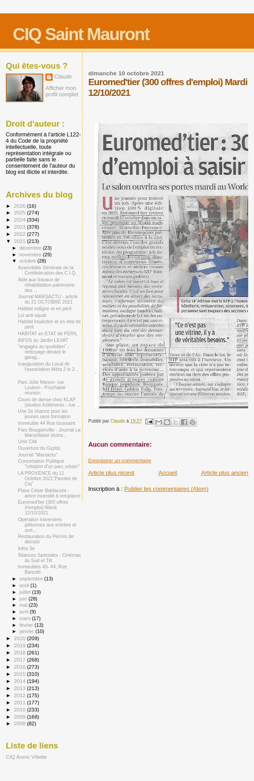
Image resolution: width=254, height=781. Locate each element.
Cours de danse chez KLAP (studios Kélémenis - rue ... (49, 402)
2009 (20, 716)
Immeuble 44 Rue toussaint (46, 423)
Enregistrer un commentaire (119, 460)
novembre (31, 254)
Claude (63, 77)
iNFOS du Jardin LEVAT (43, 340)
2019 (20, 645)
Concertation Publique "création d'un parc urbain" (49, 463)
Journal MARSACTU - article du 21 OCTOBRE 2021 (48, 299)
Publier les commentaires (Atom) (166, 488)
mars (26, 618)
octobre (28, 260)
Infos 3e (26, 548)
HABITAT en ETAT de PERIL (48, 333)
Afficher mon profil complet (61, 91)
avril (25, 611)
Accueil (167, 472)
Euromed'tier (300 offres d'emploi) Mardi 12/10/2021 (43, 507)
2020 (20, 638)
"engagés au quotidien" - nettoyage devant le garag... (43, 352)
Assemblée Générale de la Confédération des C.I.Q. (47, 270)
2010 (20, 709)
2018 (20, 652)
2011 (20, 702)
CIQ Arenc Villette (26, 757)
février (27, 625)
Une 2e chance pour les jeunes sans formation (44, 413)
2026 (20, 206)
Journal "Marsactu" (37, 454)
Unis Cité (27, 441)
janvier (28, 631)
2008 (20, 723)
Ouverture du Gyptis (39, 448)
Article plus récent (111, 472)
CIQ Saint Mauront (81, 34)
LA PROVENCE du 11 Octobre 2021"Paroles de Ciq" (47, 478)
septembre (32, 578)
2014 (20, 681)
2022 (20, 234)
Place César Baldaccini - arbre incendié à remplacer (49, 493)
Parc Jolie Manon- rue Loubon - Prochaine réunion (42, 387)
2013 (20, 688)
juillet (26, 592)
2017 (20, 659)
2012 (20, 695)
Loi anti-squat (32, 315)
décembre (31, 248)
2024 (20, 219)
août (25, 585)
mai (24, 605)
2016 (20, 667)
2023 (20, 227)
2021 (20, 241)
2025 (20, 212)
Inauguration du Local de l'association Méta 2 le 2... (48, 366)
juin (24, 598)
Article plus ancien (225, 472)
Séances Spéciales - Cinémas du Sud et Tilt (49, 557)
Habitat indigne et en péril (44, 308)
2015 (20, 674)
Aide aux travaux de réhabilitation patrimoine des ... (46, 285)
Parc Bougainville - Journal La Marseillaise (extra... (49, 432)
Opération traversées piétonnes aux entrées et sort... (47, 525)
